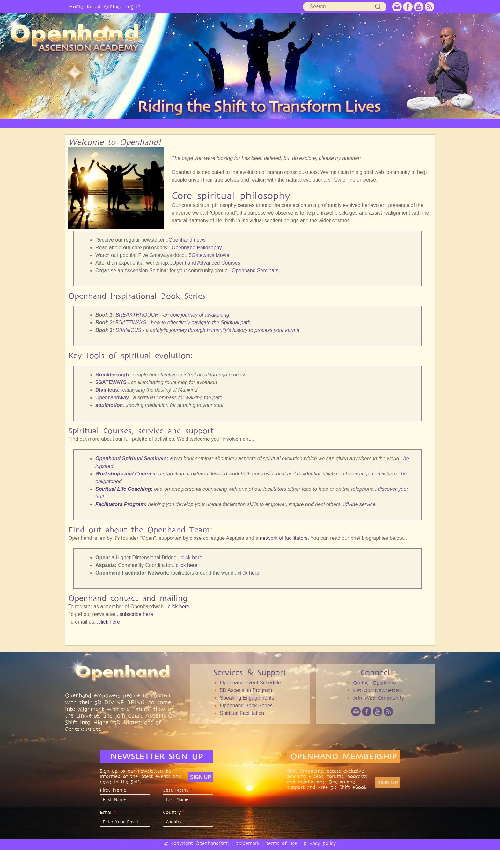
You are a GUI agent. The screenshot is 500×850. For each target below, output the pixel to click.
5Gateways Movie (209, 255)
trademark (248, 843)
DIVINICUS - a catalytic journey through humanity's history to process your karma (207, 330)
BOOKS (328, 123)
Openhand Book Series (246, 705)
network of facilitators (284, 538)
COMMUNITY (361, 123)
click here (191, 557)
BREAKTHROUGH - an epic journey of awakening (172, 315)
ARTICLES (247, 123)
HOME (113, 123)
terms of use (281, 843)
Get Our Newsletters (377, 690)
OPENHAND (144, 123)
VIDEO (276, 123)
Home (76, 7)
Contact (112, 7)
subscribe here (136, 614)
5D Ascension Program (246, 690)
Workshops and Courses (125, 473)
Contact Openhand (374, 683)
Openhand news (187, 240)
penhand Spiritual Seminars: (133, 458)
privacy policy (320, 843)
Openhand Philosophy (197, 247)
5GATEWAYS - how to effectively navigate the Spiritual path (182, 322)
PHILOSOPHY (181, 123)
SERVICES (216, 123)
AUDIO (302, 123)
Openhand (112, 397)
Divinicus (106, 390)
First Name (113, 790)
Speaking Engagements (247, 698)
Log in (132, 7)
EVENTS (394, 123)
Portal (93, 7)
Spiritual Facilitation (242, 713)
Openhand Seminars (255, 270)
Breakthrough (112, 374)
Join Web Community (378, 698)
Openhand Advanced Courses (206, 263)
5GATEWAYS (111, 382)
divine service (360, 504)
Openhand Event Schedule (250, 682)
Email (106, 812)
